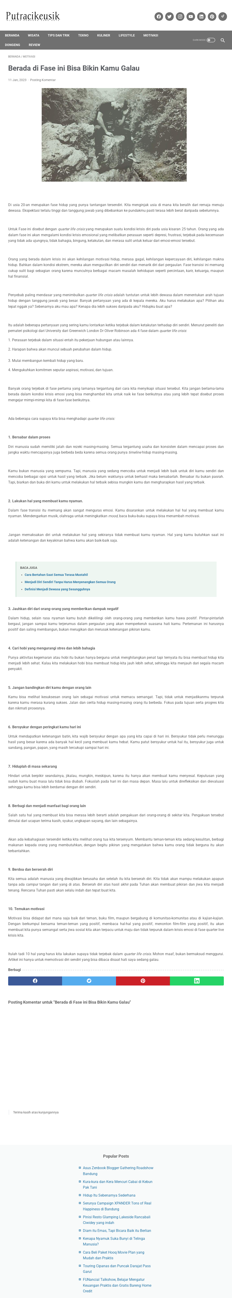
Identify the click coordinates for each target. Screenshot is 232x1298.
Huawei (200, 297)
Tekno (86, 27)
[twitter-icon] (166, 12)
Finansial (190, 288)
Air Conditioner (181, 271)
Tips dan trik (62, 27)
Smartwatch (179, 357)
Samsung (192, 349)
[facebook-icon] (155, 12)
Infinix (215, 297)
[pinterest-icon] (208, 12)
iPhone (186, 306)
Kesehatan (201, 314)
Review (37, 37)
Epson (206, 280)
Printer (214, 340)
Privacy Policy (115, 1276)
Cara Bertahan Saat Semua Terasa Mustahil (56, 649)
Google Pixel (210, 288)
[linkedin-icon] (198, 12)
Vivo (196, 366)
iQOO (199, 306)
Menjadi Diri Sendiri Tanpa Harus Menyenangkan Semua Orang (70, 657)
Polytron (198, 340)
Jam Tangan (179, 314)
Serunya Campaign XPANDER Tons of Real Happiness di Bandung (196, 115)
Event (175, 288)
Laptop (206, 323)
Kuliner (106, 27)
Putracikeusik (128, 1286)
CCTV (175, 280)
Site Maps (94, 1276)
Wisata (36, 27)
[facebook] (26, 1112)
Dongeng (15, 37)
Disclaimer (75, 1276)
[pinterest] (98, 1112)
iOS (173, 306)
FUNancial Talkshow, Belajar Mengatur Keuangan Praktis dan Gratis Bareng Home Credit (197, 202)
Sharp (209, 349)
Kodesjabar (116, 1291)
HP (187, 297)
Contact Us (156, 1276)
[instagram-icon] (176, 12)
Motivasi (154, 27)
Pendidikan (178, 340)
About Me (136, 1276)
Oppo (209, 331)
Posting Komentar (43, 75)
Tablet (197, 357)
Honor (175, 297)
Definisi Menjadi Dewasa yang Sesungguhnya (57, 664)
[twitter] (62, 1112)
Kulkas (190, 323)
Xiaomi (175, 374)
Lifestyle (130, 27)
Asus (216, 271)
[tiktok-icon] (219, 12)
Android (202, 271)
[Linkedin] (134, 1112)
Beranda (15, 27)
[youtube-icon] (187, 12)
